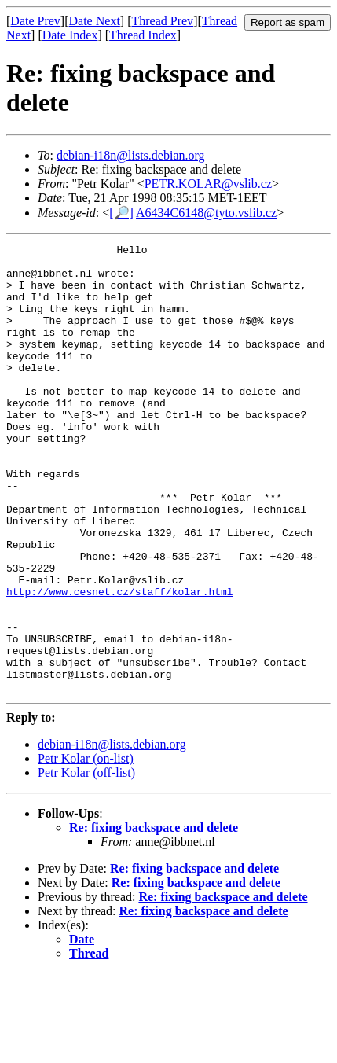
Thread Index (143, 35)
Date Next (94, 21)
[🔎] (121, 212)
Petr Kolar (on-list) (86, 848)
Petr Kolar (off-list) (86, 862)
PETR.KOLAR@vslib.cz (208, 183)
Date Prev (35, 21)
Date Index (70, 35)
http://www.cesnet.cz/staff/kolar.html (119, 662)
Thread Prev (162, 21)
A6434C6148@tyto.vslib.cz (206, 212)
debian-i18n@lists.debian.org (131, 155)
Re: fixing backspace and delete (153, 917)
